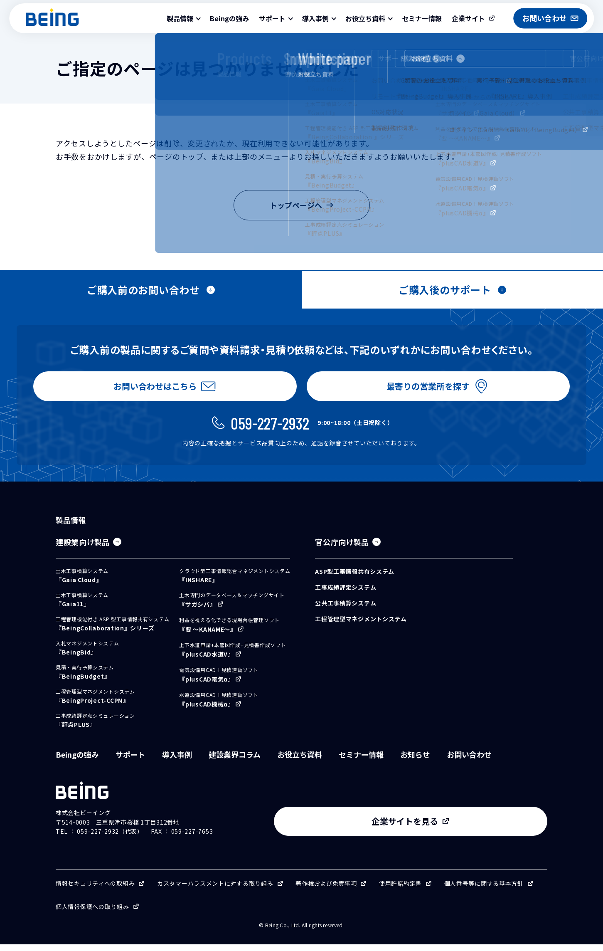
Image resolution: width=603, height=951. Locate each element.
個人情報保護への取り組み (92, 913)
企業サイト (468, 18)
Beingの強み (229, 18)
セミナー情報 (422, 18)
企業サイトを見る (478, 828)
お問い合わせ (469, 761)
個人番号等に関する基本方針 (484, 890)
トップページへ (302, 205)
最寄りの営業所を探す (426, 389)
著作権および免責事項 (326, 890)
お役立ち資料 (299, 761)
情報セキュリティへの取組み (95, 890)
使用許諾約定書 (400, 890)
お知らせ (415, 761)
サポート (130, 761)
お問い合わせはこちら (153, 389)
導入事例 (177, 761)
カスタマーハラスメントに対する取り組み (215, 890)
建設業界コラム (235, 761)
